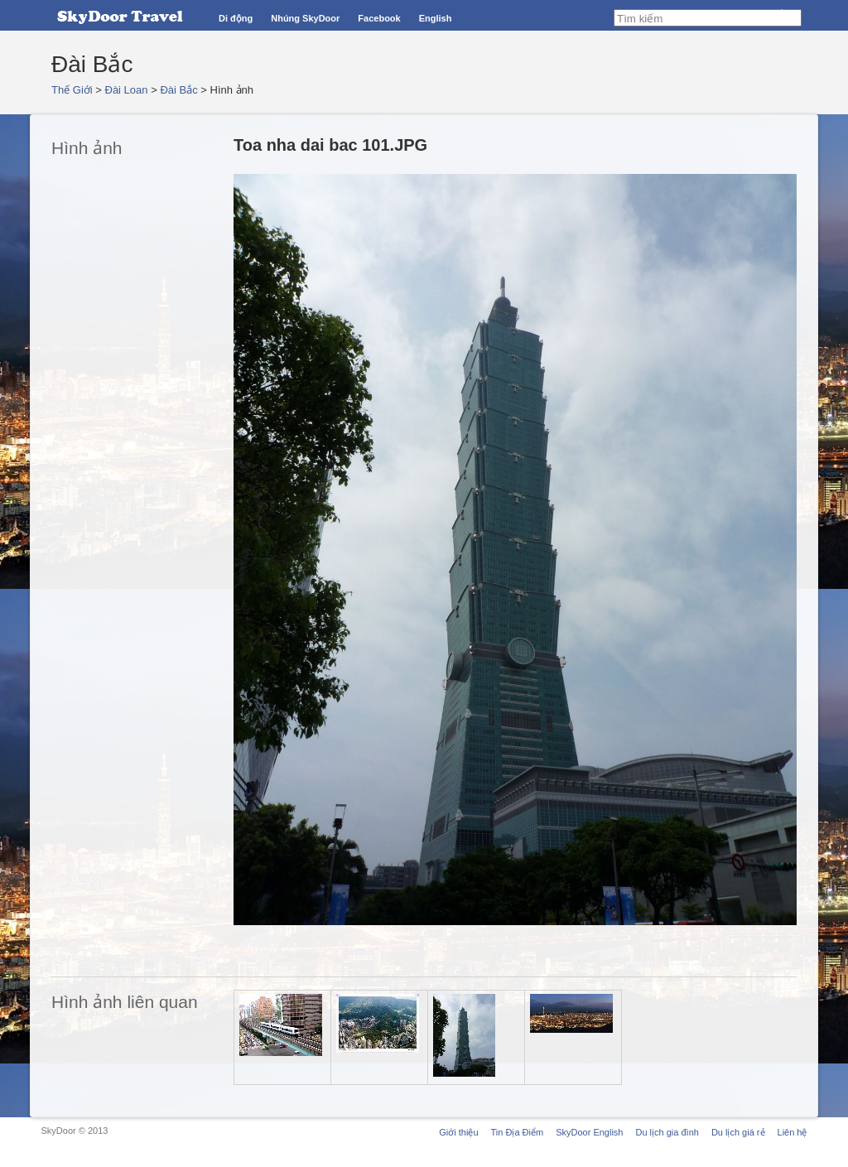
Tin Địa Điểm (517, 1132)
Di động (236, 18)
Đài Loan (126, 90)
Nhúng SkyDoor (305, 18)
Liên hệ (792, 1132)
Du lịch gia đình (666, 1132)
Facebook (379, 18)
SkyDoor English (589, 1132)
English (435, 18)
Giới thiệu (458, 1132)
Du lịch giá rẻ (738, 1132)
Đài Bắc (178, 90)
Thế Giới (72, 90)
